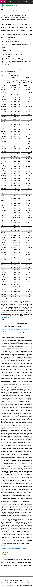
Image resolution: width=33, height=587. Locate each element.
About (6, 580)
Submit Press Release (23, 580)
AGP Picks (3, 1)
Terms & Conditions (5, 582)
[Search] (19, 10)
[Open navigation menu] (2, 10)
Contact (30, 582)
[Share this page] (31, 10)
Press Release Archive (13, 580)
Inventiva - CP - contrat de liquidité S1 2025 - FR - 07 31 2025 (14, 548)
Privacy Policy (24, 582)
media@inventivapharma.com (8, 329)
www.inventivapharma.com (6, 317)
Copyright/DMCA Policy (15, 582)
